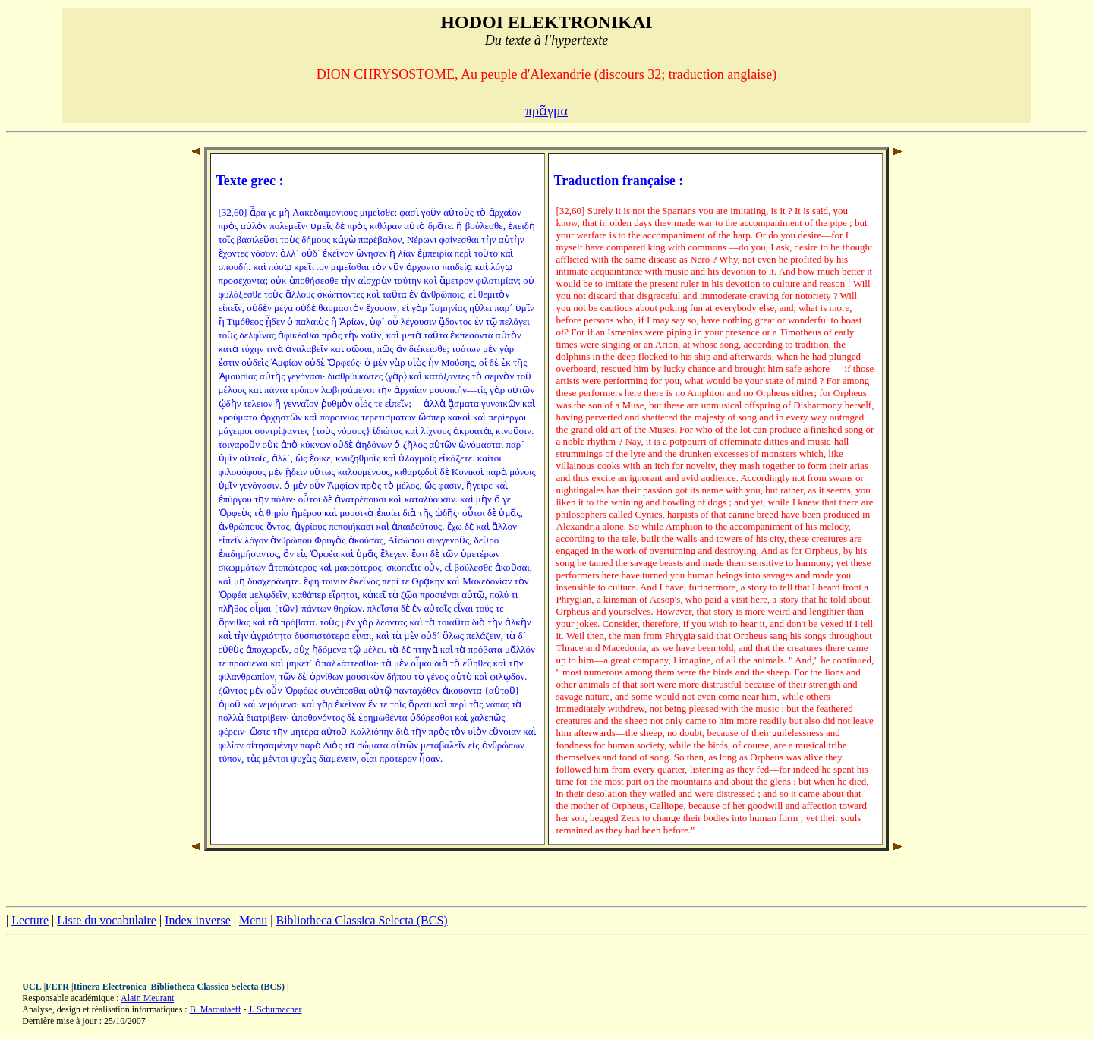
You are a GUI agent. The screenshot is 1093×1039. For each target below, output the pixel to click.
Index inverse (198, 920)
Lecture (30, 920)
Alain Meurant (147, 998)
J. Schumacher (274, 1009)
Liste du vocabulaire (106, 920)
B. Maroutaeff (215, 1009)
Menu (253, 920)
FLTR (57, 986)
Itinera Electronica (109, 986)
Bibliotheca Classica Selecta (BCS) (361, 920)
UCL (31, 986)
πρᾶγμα (546, 110)
